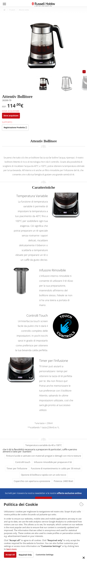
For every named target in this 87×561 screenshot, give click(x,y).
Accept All (10, 554)
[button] (84, 71)
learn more (41, 548)
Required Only (26, 554)
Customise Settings (46, 554)
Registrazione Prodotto (15, 127)
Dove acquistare (11, 115)
